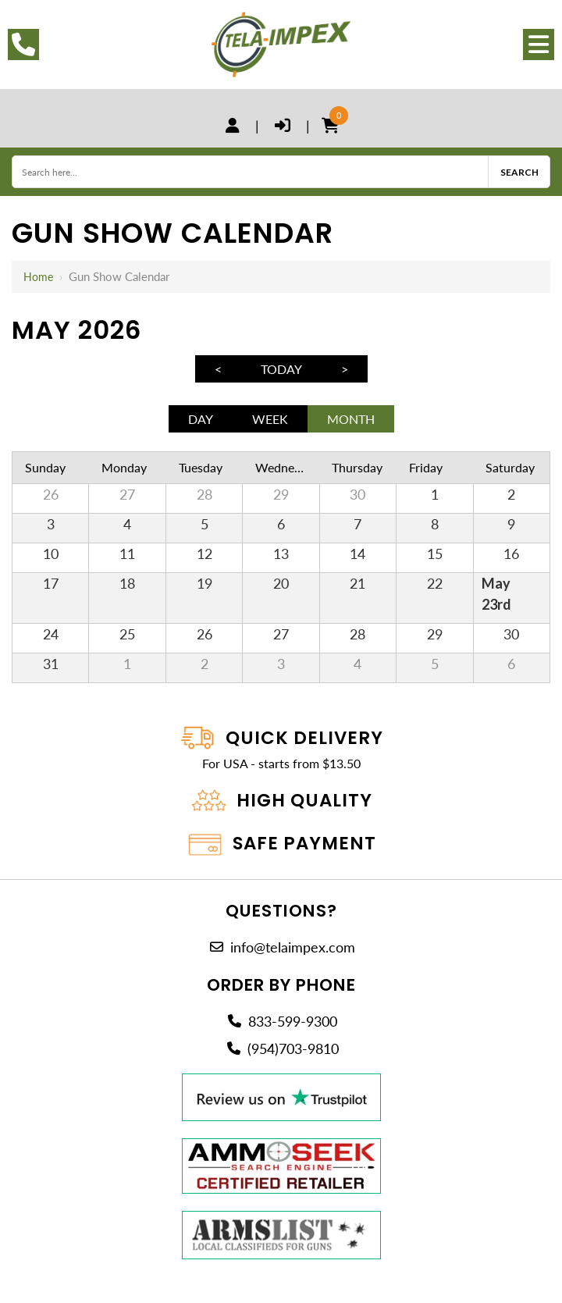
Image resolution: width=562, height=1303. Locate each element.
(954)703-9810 (293, 1043)
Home (39, 276)
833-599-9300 (292, 1017)
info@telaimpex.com (292, 942)
